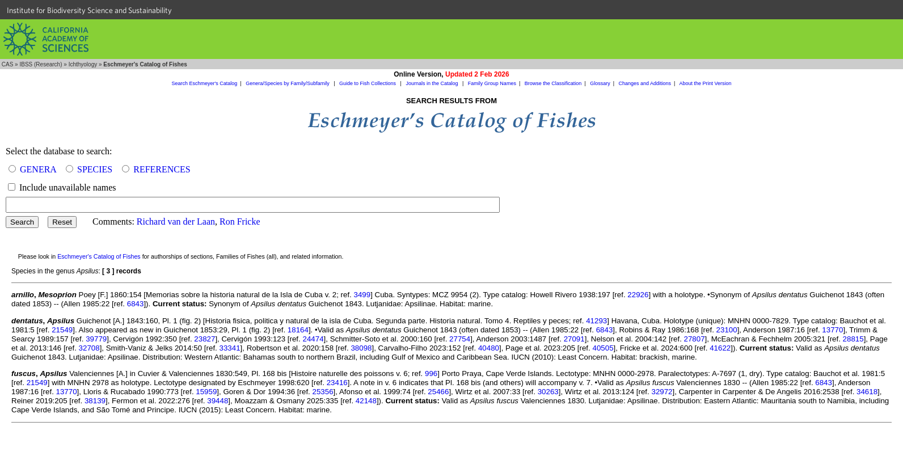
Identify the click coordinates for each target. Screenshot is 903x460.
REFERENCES (161, 169)
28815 (853, 339)
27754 (459, 339)
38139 (95, 400)
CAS (8, 64)
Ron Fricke (240, 221)
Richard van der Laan (176, 221)
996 (431, 373)
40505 (602, 348)
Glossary (600, 83)
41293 (596, 320)
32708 (89, 348)
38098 (361, 348)
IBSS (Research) (40, 64)
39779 (96, 339)
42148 (366, 400)
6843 (135, 303)
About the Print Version (705, 83)
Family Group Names (492, 83)
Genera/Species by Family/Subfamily (288, 83)
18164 (298, 330)
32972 (661, 391)
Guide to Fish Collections (368, 83)
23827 (204, 339)
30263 (548, 391)
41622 (720, 348)
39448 (217, 400)
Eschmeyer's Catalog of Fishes (99, 256)
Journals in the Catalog (432, 83)
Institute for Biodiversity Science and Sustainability (89, 10)
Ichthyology (83, 64)
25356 (323, 391)
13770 (832, 330)
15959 (206, 391)
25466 (438, 391)
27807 (694, 339)
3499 (362, 294)
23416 (337, 382)
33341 (230, 348)
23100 (726, 330)
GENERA (38, 169)
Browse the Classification (553, 83)
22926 (637, 294)
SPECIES (94, 169)
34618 (866, 391)
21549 (62, 330)
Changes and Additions (644, 83)
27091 (574, 339)
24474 (312, 339)
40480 (488, 348)
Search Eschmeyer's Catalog (205, 83)
